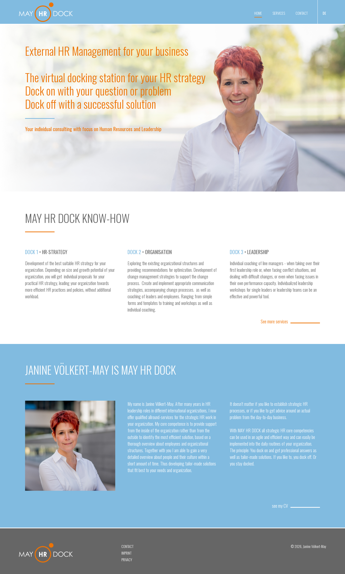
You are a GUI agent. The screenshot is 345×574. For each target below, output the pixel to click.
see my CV (280, 506)
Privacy (126, 559)
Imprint (126, 553)
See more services (274, 321)
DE (324, 13)
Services (279, 13)
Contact (302, 13)
